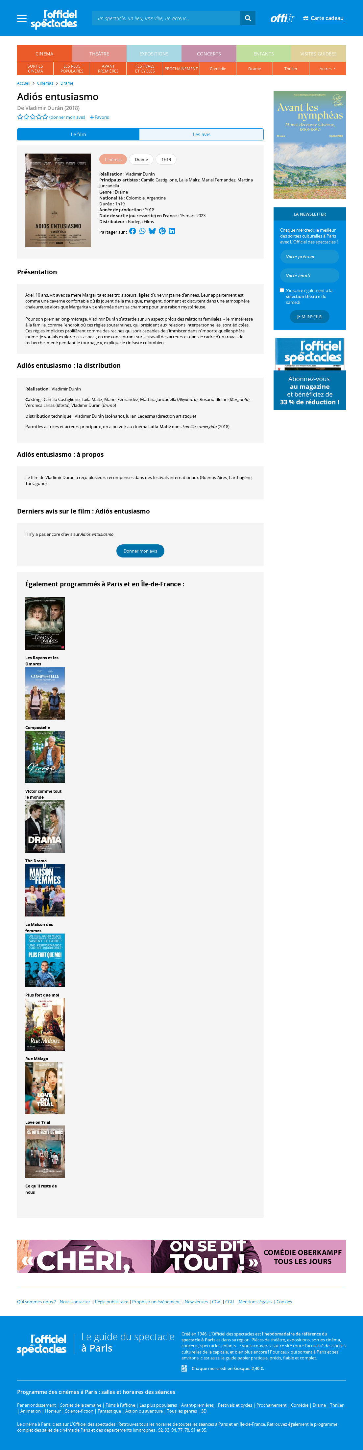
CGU (229, 1302)
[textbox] (166, 18)
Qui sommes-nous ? (36, 1302)
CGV (216, 1302)
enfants (264, 54)
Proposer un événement (156, 1302)
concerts (209, 54)
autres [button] (326, 69)
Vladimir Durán (140, 174)
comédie (218, 69)
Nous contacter (75, 1302)
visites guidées (319, 54)
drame (254, 69)
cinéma (44, 54)
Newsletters (196, 1302)
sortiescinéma (35, 68)
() (169, 399)
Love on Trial (37, 1122)
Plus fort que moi (42, 995)
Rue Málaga (36, 1058)
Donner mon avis (140, 551)
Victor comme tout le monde (43, 794)
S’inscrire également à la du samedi (309, 296)
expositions (154, 54)
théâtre (99, 54)
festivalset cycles (145, 68)
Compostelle (37, 727)
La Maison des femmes (39, 928)
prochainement (181, 69)
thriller (291, 69)
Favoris (99, 117)
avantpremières (108, 68)
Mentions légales (255, 1302)
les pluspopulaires (72, 68)
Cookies (284, 1302)
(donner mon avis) (67, 117)
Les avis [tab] (201, 134)
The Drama (36, 861)
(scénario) (99, 416)
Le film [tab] (78, 134)
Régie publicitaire (111, 1302)
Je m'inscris (309, 317)
